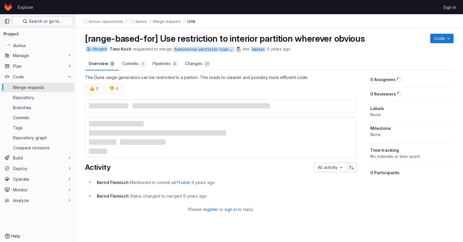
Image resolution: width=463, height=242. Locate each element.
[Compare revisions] (37, 147)
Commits (134, 64)
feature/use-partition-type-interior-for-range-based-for (204, 49)
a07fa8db (180, 182)
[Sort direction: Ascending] (352, 167)
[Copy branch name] (238, 49)
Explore (25, 7)
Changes (198, 64)
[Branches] (37, 107)
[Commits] (37, 117)
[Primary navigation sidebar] (7, 21)
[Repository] (37, 97)
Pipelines (165, 64)
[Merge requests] (37, 87)
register (210, 209)
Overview (102, 64)
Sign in (449, 7)
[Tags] (37, 127)
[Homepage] (8, 7)
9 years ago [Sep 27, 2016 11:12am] (279, 48)
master (258, 49)
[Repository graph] (37, 137)
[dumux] (37, 45)
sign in (230, 209)
